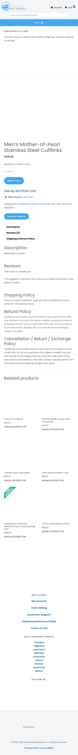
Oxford (39, 660)
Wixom (39, 671)
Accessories (23, 204)
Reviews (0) (13, 232)
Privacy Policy (31, 748)
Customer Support (39, 614)
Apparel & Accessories (43, 204)
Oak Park (39, 653)
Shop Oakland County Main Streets (13, 6)
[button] (37, 22)
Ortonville (39, 656)
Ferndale (39, 642)
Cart (71, 7)
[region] (39, 568)
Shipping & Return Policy (20, 238)
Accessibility (47, 748)
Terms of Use (39, 628)
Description (13, 226)
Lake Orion (39, 649)
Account (58, 7)
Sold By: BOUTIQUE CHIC (20, 191)
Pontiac (39, 663)
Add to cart (14, 180)
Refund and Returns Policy (39, 621)
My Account (39, 601)
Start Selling (39, 607)
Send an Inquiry (16, 216)
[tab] (39, 227)
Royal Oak (39, 667)
